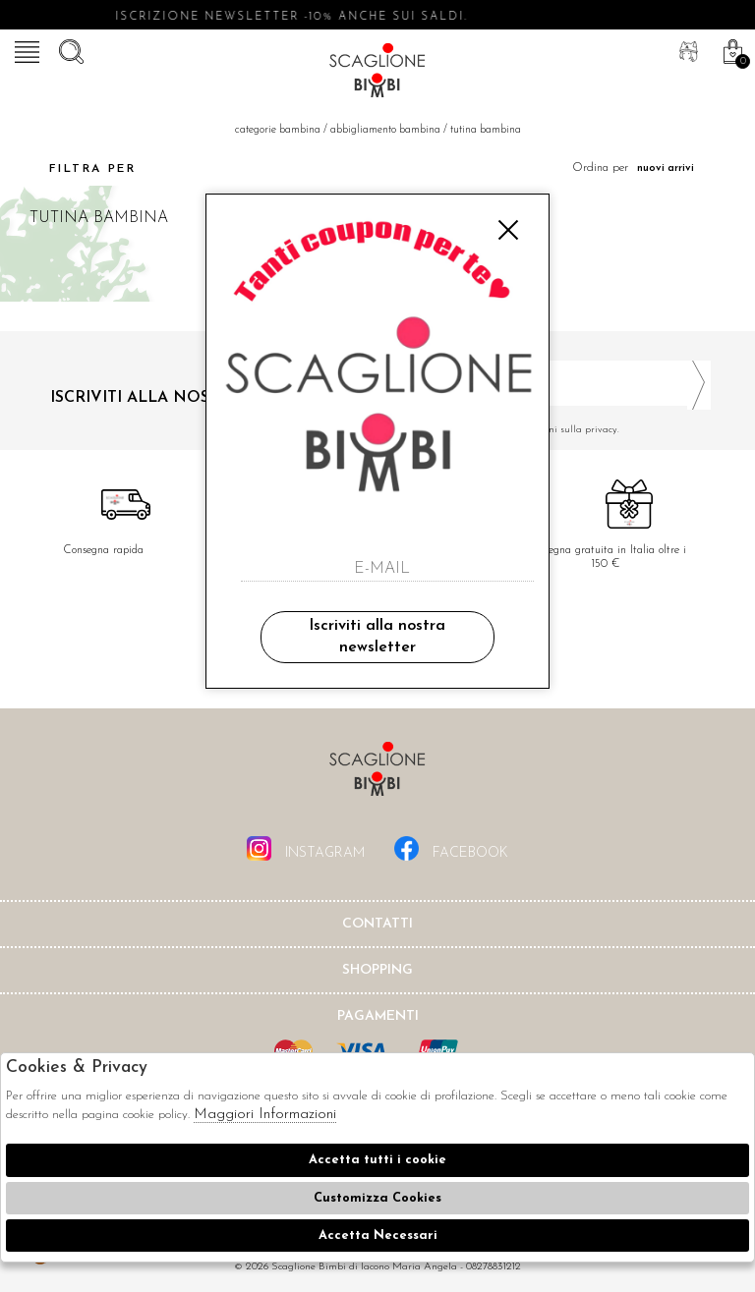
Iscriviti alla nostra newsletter (377, 636)
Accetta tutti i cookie (377, 1159)
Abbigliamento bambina (385, 130)
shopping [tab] (377, 970)
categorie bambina (277, 130)
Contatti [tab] (377, 924)
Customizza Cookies (377, 1198)
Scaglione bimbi (377, 73)
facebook (451, 848)
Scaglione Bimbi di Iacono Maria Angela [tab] (377, 775)
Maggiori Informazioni (265, 1114)
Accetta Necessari (378, 1235)
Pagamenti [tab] (378, 1016)
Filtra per (75, 169)
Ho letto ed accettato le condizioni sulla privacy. (551, 429)
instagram (306, 848)
